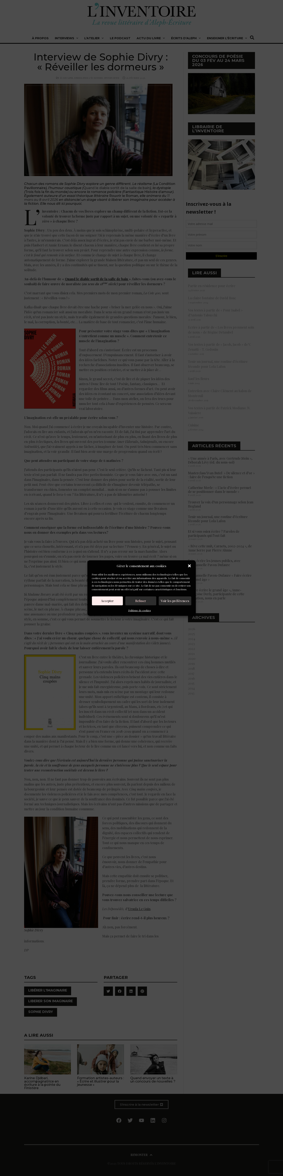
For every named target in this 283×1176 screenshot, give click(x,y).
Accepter (107, 601)
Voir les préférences (175, 601)
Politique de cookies (139, 610)
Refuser (140, 601)
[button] (189, 566)
